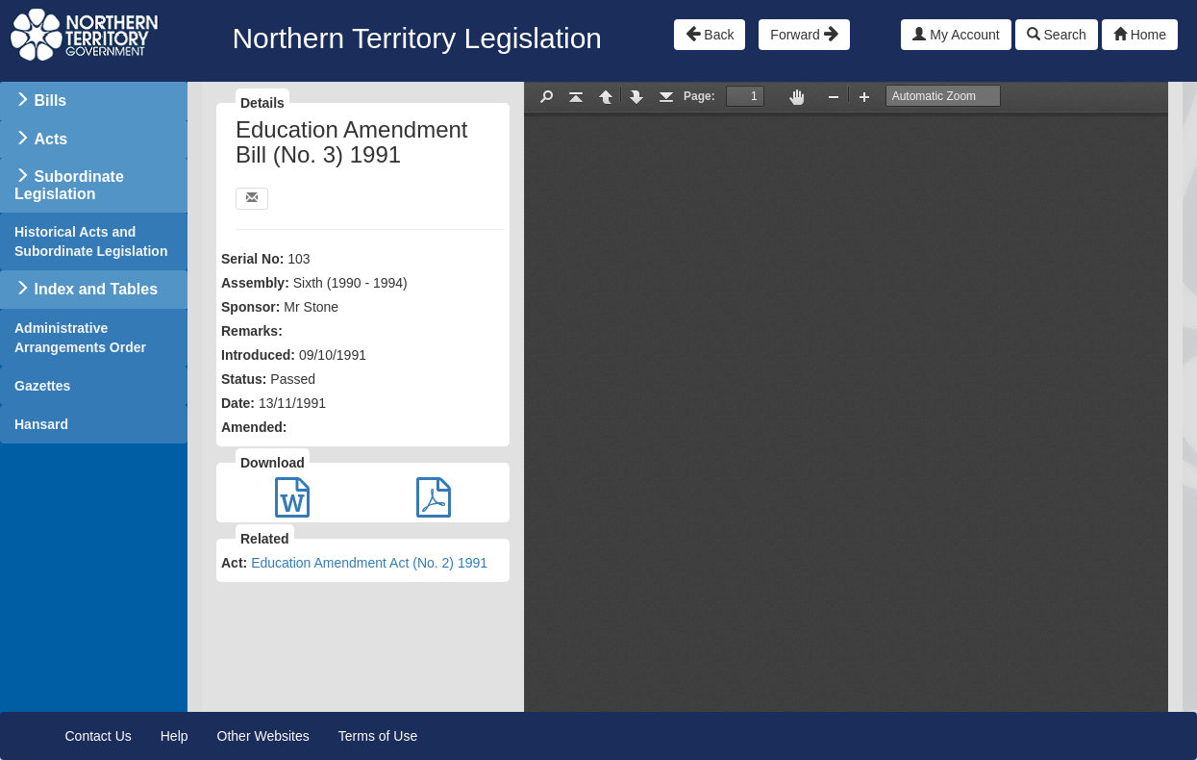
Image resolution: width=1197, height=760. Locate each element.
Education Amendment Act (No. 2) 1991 (369, 562)
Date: (238, 403)
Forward (803, 33)
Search (1056, 34)
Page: (699, 96)
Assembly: (255, 283)
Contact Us (98, 736)
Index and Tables (96, 289)
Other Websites (263, 736)
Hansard (41, 424)
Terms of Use (377, 736)
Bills (50, 100)
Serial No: (252, 258)
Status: (243, 379)
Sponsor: (250, 307)
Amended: (254, 427)
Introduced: (258, 355)
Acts (50, 139)
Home (1139, 34)
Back (710, 33)
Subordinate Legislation (69, 185)
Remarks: (252, 331)
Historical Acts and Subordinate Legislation (90, 241)
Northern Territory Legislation (417, 38)
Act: (234, 562)
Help (174, 736)
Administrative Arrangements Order (80, 337)
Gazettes (42, 385)
